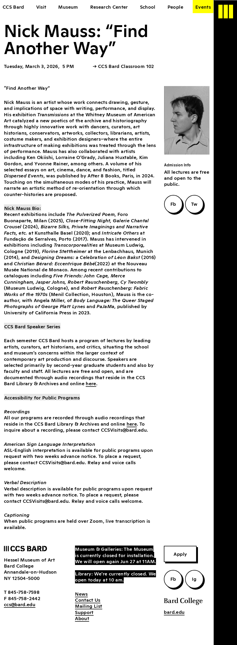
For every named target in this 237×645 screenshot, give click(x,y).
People (175, 6)
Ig (194, 578)
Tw (194, 203)
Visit (41, 6)
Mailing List (88, 605)
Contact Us (87, 599)
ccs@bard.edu (19, 604)
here (91, 383)
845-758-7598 (24, 592)
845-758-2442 (24, 598)
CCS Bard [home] (13, 6)
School (147, 6)
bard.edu (174, 612)
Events (203, 6)
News (81, 593)
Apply (180, 554)
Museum (68, 6)
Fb (173, 203)
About (82, 618)
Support (84, 612)
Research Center (109, 6)
